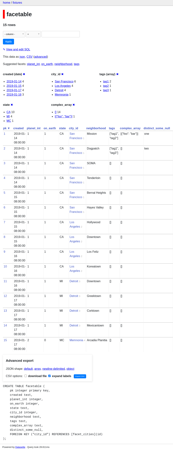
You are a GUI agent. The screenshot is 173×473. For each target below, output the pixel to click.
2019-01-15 (14, 85)
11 (5, 281)
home (6, 2)
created (18, 128)
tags (76, 64)
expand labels (59, 376)
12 (5, 295)
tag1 (106, 81)
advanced (40, 56)
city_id (73, 128)
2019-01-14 (14, 81)
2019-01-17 (14, 90)
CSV (30, 56)
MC (9, 120)
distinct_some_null (157, 128)
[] (55, 112)
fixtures (17, 2)
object (70, 368)
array (37, 368)
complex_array (130, 128)
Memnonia (61, 94)
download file (35, 376)
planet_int (33, 64)
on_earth (47, 64)
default (28, 368)
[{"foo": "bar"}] (63, 116)
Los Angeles (63, 85)
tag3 (106, 90)
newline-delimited (53, 368)
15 (5, 340)
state (62, 128)
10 (5, 266)
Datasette (20, 447)
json (22, 56)
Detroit (59, 90)
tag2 (106, 85)
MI (8, 116)
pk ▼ (6, 128)
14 (5, 325)
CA (8, 112)
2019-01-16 (14, 94)
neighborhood (63, 64)
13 (5, 310)
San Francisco (64, 81)
